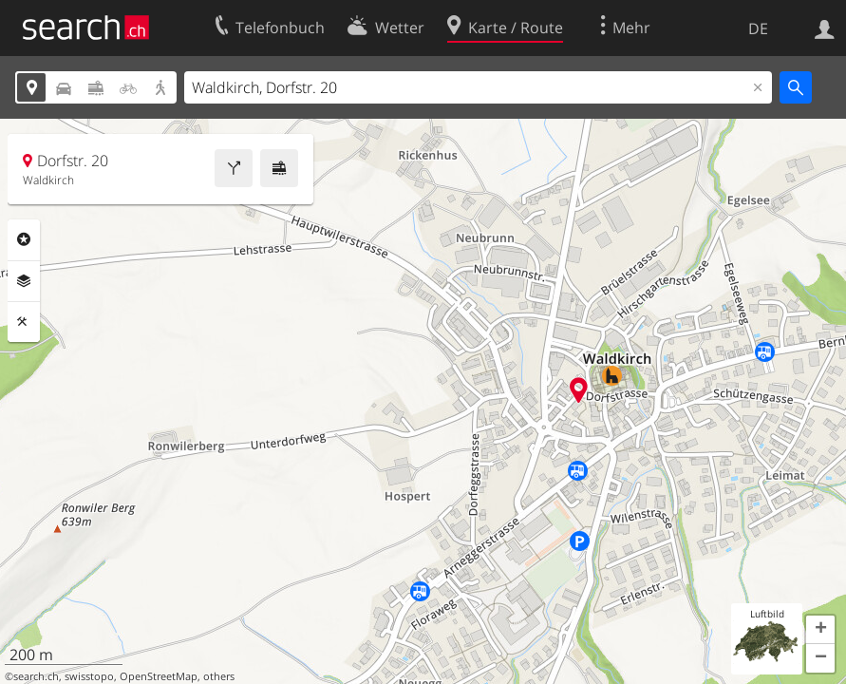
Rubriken (24, 239)
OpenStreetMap (158, 676)
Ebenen (24, 281)
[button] (820, 630)
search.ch (36, 676)
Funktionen (24, 322)
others (219, 676)
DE (758, 28)
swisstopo (89, 676)
